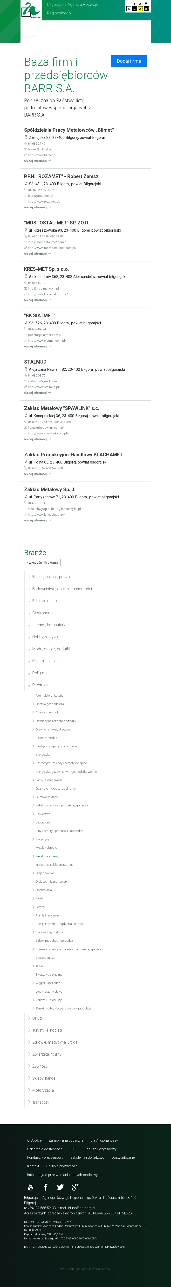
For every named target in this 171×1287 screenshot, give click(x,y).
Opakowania (42, 890)
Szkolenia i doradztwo (87, 1158)
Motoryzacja (40, 1090)
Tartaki (38, 966)
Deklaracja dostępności (45, 1149)
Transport (37, 1102)
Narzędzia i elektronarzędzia (52, 864)
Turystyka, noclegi (44, 1030)
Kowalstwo (41, 814)
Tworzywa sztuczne (47, 974)
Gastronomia (41, 613)
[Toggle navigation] (29, 32)
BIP (72, 1149)
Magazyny (40, 839)
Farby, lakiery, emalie (47, 780)
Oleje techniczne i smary (50, 881)
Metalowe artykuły (45, 856)
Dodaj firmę (129, 61)
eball (108, 1269)
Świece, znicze (43, 957)
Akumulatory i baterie (47, 695)
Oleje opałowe (43, 873)
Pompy (38, 907)
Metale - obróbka (44, 847)
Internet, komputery (46, 625)
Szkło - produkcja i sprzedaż (52, 940)
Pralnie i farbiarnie (45, 915)
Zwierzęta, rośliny (44, 1054)
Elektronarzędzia (45, 738)
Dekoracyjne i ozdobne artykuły (54, 721)
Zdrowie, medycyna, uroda (52, 1042)
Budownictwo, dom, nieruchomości (59, 589)
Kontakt (33, 1166)
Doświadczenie (123, 1158)
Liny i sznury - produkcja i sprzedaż (57, 831)
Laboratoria (41, 822)
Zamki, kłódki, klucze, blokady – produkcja (61, 1008)
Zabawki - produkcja (47, 1000)
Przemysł (37, 685)
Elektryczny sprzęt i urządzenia (54, 746)
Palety (37, 898)
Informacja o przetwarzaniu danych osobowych (64, 1175)
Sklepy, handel (41, 1078)
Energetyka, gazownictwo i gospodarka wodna (64, 771)
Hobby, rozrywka (44, 637)
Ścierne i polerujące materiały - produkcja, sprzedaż (67, 949)
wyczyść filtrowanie (42, 562)
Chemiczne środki (45, 712)
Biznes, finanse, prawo (48, 577)
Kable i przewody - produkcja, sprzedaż (60, 805)
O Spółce (34, 1140)
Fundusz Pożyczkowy (99, 1149)
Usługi (34, 1018)
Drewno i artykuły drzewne (51, 729)
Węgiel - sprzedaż (46, 983)
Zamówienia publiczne (66, 1140)
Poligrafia (37, 673)
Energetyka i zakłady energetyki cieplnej (60, 763)
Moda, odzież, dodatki (48, 649)
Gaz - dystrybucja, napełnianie (53, 788)
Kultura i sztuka (42, 661)
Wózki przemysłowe (47, 991)
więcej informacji (37, 161)
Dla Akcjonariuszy (104, 1140)
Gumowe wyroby (45, 797)
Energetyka (41, 754)
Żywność (37, 1066)
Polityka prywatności (62, 1166)
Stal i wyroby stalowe (47, 932)
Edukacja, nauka (43, 601)
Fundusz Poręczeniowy (45, 1158)
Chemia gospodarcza (48, 704)
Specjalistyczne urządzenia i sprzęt (57, 924)
